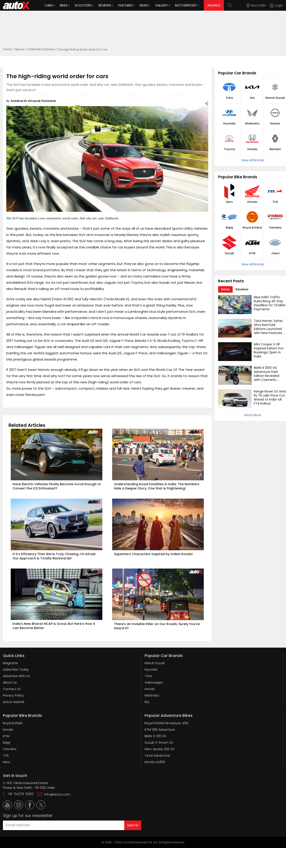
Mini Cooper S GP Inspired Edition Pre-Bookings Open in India (269, 350)
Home (7, 49)
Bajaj (229, 227)
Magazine (10, 663)
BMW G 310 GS (155, 736)
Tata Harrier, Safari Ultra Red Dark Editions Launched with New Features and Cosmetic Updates (269, 331)
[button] (272, 5)
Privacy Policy (13, 695)
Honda (252, 149)
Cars (49, 5)
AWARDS (213, 5)
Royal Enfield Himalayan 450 (166, 723)
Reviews (105, 5)
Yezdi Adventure (157, 755)
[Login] (276, 5)
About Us (10, 682)
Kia (252, 97)
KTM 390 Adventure (160, 729)
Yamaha (275, 227)
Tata (229, 97)
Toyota (229, 149)
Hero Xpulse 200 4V (160, 749)
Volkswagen (154, 682)
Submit (132, 825)
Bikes (63, 5)
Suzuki (229, 253)
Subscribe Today (16, 669)
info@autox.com (57, 794)
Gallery (161, 5)
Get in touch (15, 775)
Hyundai (229, 123)
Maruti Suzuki (275, 97)
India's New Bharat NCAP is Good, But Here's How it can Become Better (54, 625)
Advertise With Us (16, 676)
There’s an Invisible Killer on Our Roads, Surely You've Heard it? (157, 626)
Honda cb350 (155, 762)
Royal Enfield (252, 227)
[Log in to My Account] (276, 5)
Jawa (275, 253)
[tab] (225, 289)
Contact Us (12, 689)
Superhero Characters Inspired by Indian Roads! (153, 554)
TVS (275, 202)
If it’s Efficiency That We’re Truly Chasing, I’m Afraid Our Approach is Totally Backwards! (54, 556)
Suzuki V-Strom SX (159, 742)
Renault (275, 149)
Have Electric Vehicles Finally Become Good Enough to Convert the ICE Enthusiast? (57, 486)
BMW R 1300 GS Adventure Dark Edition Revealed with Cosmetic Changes (267, 375)
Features (125, 5)
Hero (229, 202)
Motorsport (186, 5)
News (144, 5)
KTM (252, 253)
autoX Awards (13, 702)
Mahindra (252, 123)
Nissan (275, 123)
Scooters (83, 5)
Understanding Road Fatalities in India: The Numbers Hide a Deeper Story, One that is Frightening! (157, 486)
